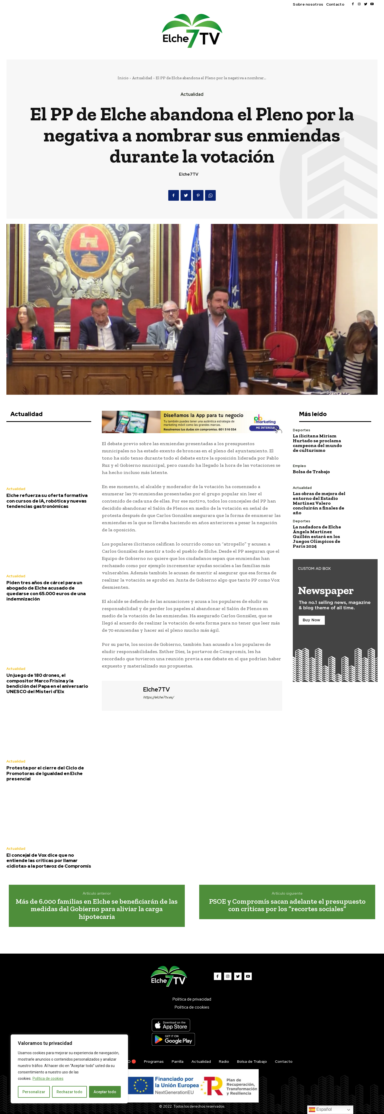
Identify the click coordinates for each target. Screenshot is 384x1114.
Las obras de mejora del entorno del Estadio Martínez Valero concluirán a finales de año (319, 503)
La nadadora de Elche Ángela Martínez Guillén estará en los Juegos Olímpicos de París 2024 (317, 536)
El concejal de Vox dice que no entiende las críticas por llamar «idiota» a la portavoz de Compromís (48, 860)
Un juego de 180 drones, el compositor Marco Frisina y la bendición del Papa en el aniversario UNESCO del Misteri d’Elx (47, 683)
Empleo (299, 466)
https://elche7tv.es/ (158, 697)
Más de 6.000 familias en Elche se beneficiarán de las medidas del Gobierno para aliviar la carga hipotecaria (97, 909)
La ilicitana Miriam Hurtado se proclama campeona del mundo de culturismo (317, 443)
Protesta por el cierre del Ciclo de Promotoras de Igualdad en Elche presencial (45, 773)
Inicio (123, 78)
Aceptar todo (105, 1092)
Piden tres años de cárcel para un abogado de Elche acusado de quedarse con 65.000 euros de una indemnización (46, 591)
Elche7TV (188, 174)
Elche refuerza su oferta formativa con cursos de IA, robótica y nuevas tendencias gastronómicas (46, 500)
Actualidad (142, 78)
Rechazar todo (69, 1092)
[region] (69, 1068)
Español (320, 1110)
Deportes (301, 430)
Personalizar (33, 1092)
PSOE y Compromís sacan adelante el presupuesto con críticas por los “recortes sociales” (287, 905)
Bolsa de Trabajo (311, 472)
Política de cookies (48, 1078)
